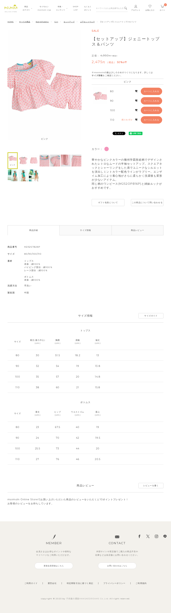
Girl (56, 22)
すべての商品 (24, 22)
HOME (11, 22)
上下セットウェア (87, 22)
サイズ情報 (97, 75)
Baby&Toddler (42, 22)
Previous (12, 84)
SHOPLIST (75, 8)
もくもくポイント (88, 8)
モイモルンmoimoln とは (44, 8)
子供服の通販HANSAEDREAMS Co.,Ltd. (88, 598)
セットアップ (69, 22)
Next (76, 84)
